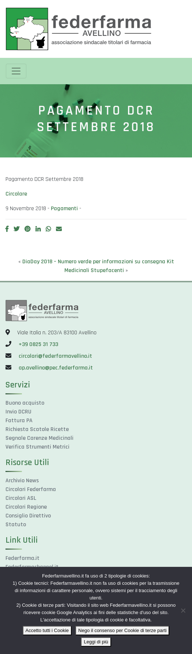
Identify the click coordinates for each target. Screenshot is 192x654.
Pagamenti (64, 208)
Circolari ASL (20, 498)
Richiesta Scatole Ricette (37, 429)
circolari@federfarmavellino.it (55, 356)
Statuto (15, 524)
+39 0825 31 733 (38, 344)
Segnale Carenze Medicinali (39, 438)
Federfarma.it (22, 558)
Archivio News (22, 480)
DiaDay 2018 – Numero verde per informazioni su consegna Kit (98, 261)
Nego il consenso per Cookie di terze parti (122, 630)
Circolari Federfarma (30, 489)
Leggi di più (96, 641)
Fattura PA (19, 420)
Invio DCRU (18, 412)
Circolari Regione (26, 507)
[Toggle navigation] (16, 71)
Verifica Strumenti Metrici (37, 447)
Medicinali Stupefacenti (94, 270)
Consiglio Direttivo (28, 516)
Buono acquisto (24, 403)
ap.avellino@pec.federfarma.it (55, 368)
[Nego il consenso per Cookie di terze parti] (183, 610)
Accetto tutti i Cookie (47, 630)
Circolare (16, 194)
